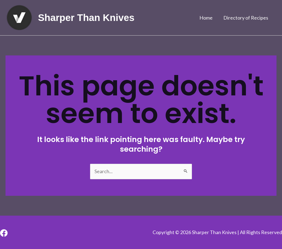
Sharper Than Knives (86, 17)
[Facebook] (4, 233)
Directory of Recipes (246, 18)
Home (207, 18)
